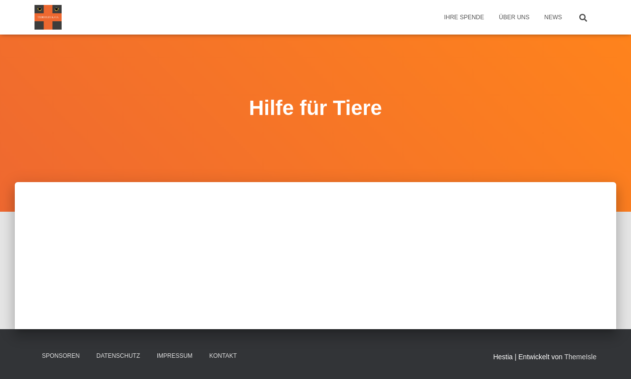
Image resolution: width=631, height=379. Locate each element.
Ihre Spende (464, 17)
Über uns (514, 17)
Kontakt (223, 355)
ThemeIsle (580, 357)
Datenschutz (118, 355)
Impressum (175, 355)
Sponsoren (61, 355)
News (553, 17)
